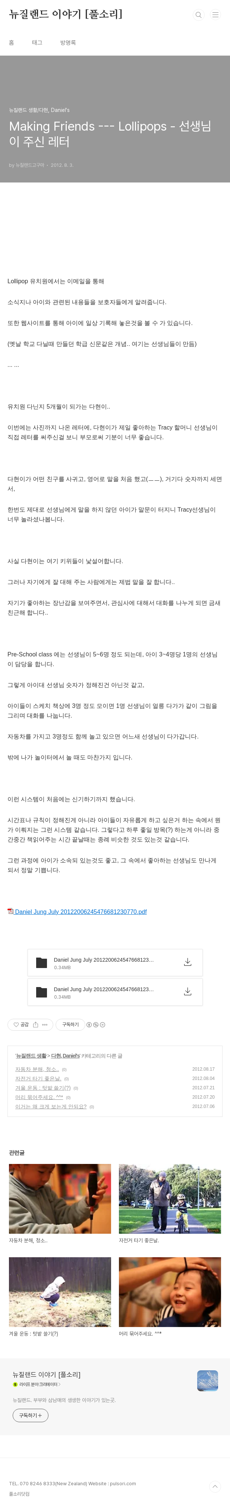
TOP (215, 1487)
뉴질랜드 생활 (31, 1056)
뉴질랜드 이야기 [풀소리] (66, 15)
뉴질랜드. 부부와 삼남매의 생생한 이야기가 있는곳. (64, 1400)
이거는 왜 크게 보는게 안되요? (50, 1106)
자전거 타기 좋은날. (38, 1078)
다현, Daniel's (65, 1056)
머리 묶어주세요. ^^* (39, 1097)
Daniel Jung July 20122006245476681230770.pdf (77, 912)
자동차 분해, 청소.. (37, 1069)
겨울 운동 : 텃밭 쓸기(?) (43, 1088)
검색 (198, 15)
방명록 (68, 42)
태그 (37, 42)
